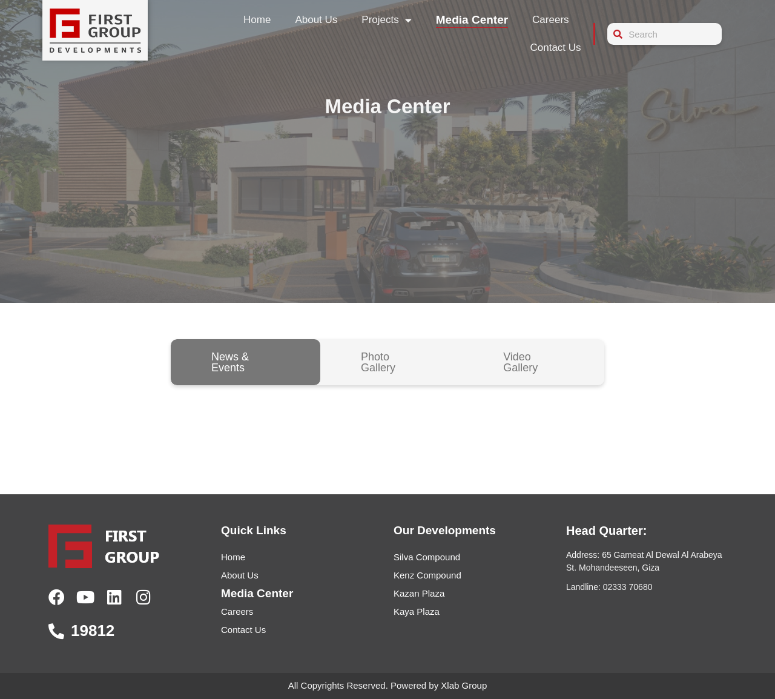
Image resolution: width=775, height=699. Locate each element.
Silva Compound (427, 557)
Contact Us (555, 47)
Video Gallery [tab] (520, 362)
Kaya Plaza (417, 611)
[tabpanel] (387, 421)
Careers (550, 19)
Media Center (472, 19)
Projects (386, 20)
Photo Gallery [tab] (378, 362)
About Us (316, 19)
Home (257, 19)
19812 (92, 630)
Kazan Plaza (419, 593)
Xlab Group (464, 685)
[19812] (56, 631)
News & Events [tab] (230, 362)
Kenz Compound (427, 575)
